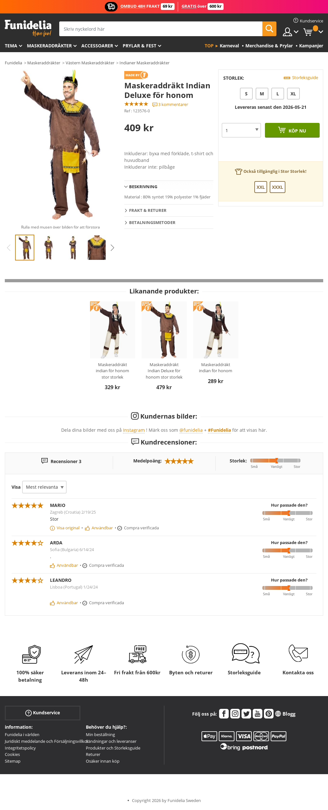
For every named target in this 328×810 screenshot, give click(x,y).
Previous (8, 248)
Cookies (12, 754)
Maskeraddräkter (49, 46)
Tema (11, 46)
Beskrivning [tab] (143, 186)
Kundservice (42, 713)
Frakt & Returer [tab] (148, 210)
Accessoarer (97, 46)
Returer (93, 754)
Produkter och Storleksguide (113, 748)
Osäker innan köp (102, 761)
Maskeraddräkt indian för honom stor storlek (112, 371)
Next (112, 248)
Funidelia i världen (22, 734)
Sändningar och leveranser (111, 741)
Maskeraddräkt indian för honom (215, 368)
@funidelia (191, 430)
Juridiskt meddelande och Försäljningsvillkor (46, 741)
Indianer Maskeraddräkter (144, 63)
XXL (261, 187)
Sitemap (12, 761)
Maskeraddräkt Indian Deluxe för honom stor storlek (164, 371)
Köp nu (296, 131)
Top (209, 46)
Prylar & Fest (139, 46)
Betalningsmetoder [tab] (152, 222)
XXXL (277, 187)
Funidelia (13, 63)
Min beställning (100, 734)
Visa (16, 487)
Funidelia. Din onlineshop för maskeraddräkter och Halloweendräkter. (28, 28)
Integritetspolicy (20, 748)
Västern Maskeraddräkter (90, 63)
